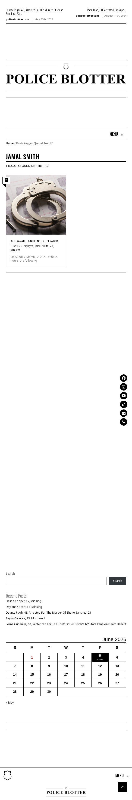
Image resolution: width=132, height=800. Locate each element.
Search (10, 574)
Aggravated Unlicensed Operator (34, 241)
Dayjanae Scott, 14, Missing (24, 607)
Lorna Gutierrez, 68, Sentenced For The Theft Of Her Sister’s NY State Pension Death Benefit (66, 624)
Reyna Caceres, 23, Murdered (25, 618)
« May (10, 702)
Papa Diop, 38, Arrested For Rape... (106, 10)
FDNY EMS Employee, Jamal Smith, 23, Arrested (32, 247)
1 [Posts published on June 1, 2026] (32, 657)
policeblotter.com (17, 19)
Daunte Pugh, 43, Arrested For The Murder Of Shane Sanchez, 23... (34, 12)
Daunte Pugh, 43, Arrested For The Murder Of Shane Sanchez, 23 (48, 613)
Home (10, 143)
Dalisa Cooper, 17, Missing (23, 601)
